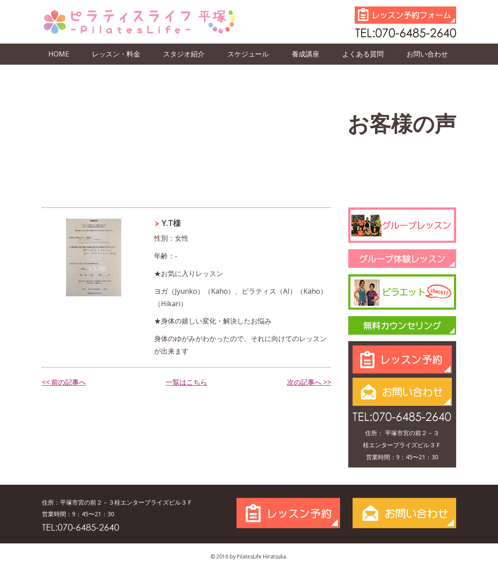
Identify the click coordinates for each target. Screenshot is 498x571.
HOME (58, 54)
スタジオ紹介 (184, 54)
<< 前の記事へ (64, 382)
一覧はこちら (186, 382)
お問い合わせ (427, 54)
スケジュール (248, 54)
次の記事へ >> (309, 382)
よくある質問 (363, 54)
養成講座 (305, 54)
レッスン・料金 (116, 54)
